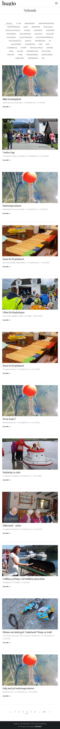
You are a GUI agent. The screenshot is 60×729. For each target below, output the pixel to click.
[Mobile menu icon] (56, 3)
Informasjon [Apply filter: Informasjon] (40, 41)
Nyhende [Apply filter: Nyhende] (50, 48)
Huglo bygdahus (21, 262)
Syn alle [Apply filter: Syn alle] (9, 23)
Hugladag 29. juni (11, 472)
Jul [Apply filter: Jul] (50, 41)
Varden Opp (9, 152)
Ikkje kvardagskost (12, 99)
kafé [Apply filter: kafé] (40, 44)
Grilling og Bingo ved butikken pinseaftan (24, 578)
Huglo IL (15, 156)
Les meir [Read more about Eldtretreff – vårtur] (6, 533)
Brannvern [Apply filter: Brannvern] (36, 27)
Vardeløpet (21, 156)
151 (44, 712)
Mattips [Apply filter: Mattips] (23, 48)
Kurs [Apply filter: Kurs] (47, 44)
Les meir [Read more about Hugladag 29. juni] (6, 480)
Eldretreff (15, 529)
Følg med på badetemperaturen (18, 688)
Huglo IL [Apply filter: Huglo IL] (28, 41)
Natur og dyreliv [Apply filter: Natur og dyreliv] (36, 48)
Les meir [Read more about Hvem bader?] (6, 426)
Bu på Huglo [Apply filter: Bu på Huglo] (48, 27)
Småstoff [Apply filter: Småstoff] (10, 55)
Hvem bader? (9, 418)
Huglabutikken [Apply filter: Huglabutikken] (25, 34)
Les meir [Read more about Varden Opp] (6, 160)
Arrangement (7, 156)
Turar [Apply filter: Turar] (20, 55)
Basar (5, 262)
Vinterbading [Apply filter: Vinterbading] (33, 58)
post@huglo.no (26, 724)
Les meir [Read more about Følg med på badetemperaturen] (6, 696)
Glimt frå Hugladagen (13, 312)
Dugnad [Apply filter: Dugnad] (27, 30)
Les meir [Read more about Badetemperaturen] (6, 213)
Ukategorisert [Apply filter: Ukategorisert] (47, 55)
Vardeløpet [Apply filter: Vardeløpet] (19, 58)
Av (30, 103)
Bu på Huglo (18, 103)
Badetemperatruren (9, 209)
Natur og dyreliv (25, 636)
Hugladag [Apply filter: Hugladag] (38, 34)
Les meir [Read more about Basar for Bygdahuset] (6, 266)
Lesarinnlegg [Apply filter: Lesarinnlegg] (12, 48)
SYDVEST (38, 726)
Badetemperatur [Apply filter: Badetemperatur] (14, 27)
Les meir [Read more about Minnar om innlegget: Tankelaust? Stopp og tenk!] (6, 642)
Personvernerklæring (39, 724)
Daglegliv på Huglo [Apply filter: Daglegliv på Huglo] (12, 30)
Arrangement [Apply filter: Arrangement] (30, 23)
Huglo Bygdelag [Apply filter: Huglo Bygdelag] (15, 41)
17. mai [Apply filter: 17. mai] (18, 23)
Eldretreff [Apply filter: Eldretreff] (38, 30)
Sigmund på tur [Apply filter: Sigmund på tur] (32, 51)
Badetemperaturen (12, 205)
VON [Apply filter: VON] (43, 58)
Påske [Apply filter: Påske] (11, 51)
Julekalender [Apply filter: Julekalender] (16, 44)
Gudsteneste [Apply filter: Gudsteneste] (11, 34)
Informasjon (15, 636)
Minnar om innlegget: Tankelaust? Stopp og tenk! (27, 632)
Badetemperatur (8, 103)
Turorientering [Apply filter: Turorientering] (32, 55)
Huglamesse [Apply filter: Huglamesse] (11, 37)
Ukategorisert (35, 636)
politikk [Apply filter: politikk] (20, 51)
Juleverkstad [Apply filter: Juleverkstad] (30, 44)
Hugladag (15, 476)
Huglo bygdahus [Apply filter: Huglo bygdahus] (26, 37)
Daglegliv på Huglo (17, 316)
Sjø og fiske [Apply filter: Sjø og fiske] (46, 51)
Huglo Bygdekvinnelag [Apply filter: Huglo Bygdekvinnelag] (44, 37)
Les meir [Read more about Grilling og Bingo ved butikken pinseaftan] (6, 586)
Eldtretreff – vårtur (12, 525)
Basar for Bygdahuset (13, 258)
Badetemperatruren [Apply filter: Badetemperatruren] (46, 23)
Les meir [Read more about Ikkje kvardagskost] (6, 107)
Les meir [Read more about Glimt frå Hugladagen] (6, 320)
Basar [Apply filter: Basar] (26, 27)
